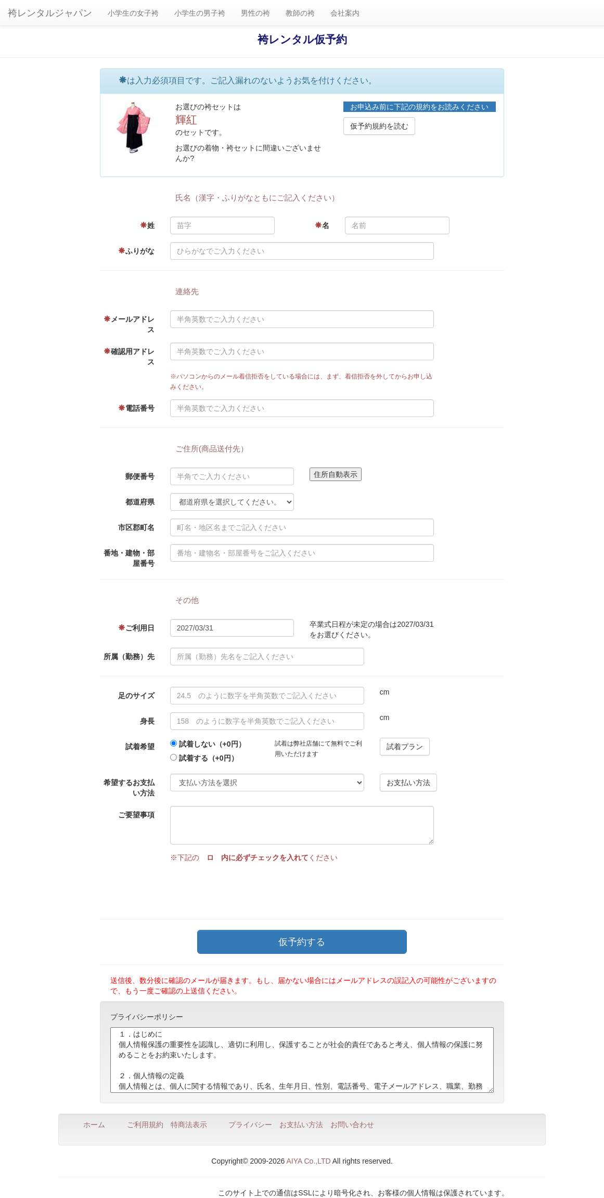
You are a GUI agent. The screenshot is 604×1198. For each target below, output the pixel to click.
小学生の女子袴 (133, 13)
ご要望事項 (136, 815)
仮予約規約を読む (379, 126)
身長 (147, 721)
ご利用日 (136, 628)
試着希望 (140, 746)
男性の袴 (255, 13)
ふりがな (136, 251)
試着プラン (405, 746)
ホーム (94, 1124)
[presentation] (249, 888)
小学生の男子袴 (199, 13)
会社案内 (344, 13)
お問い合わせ (352, 1124)
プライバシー (250, 1124)
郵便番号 (140, 476)
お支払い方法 (408, 782)
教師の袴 (300, 13)
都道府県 (140, 502)
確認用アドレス (129, 356)
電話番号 (136, 408)
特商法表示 (189, 1124)
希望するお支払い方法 (129, 787)
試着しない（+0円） (212, 744)
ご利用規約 (145, 1124)
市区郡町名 (136, 527)
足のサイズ (136, 695)
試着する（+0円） (208, 758)
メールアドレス (129, 324)
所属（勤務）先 (129, 656)
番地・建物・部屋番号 (129, 558)
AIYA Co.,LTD (309, 1161)
